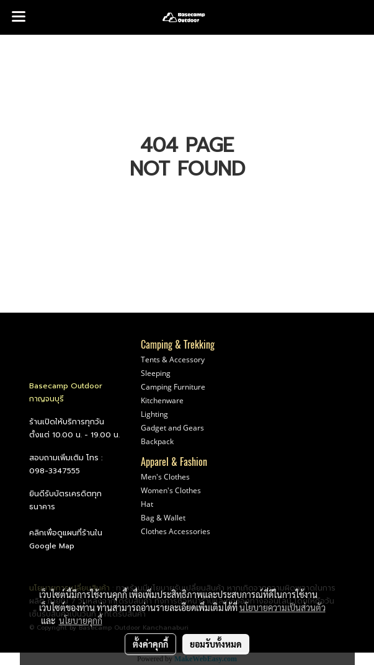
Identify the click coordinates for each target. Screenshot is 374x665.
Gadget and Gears (172, 427)
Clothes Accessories (175, 531)
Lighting (154, 414)
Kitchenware (162, 400)
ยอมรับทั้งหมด (216, 643)
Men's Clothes (165, 476)
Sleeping (156, 373)
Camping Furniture (173, 387)
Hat (147, 504)
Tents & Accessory (173, 359)
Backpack (157, 441)
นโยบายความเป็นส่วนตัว (282, 607)
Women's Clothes (171, 490)
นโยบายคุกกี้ (80, 620)
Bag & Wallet (163, 517)
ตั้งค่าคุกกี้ (150, 643)
